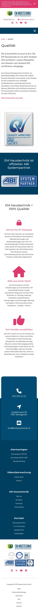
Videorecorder (19, 477)
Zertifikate (19, 500)
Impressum (19, 596)
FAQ (19, 599)
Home (19, 589)
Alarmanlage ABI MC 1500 (19, 458)
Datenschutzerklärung (19, 592)
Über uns (19, 496)
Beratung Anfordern (19, 523)
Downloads (19, 503)
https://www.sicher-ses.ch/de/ (12, 98)
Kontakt (19, 606)
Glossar (19, 603)
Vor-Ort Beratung (19, 526)
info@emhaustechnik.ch (27, 19)
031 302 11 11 (22, 1)
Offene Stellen (19, 507)
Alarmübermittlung (19, 461)
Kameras (19, 481)
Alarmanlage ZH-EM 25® (19, 454)
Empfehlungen (19, 533)
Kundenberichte (19, 530)
